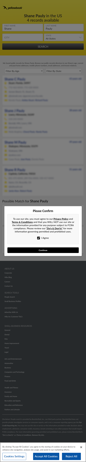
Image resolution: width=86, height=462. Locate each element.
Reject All (71, 456)
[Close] (81, 447)
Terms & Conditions (22, 221)
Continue (43, 250)
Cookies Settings (14, 456)
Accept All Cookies (46, 456)
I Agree (43, 237)
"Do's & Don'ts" (54, 228)
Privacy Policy (61, 218)
